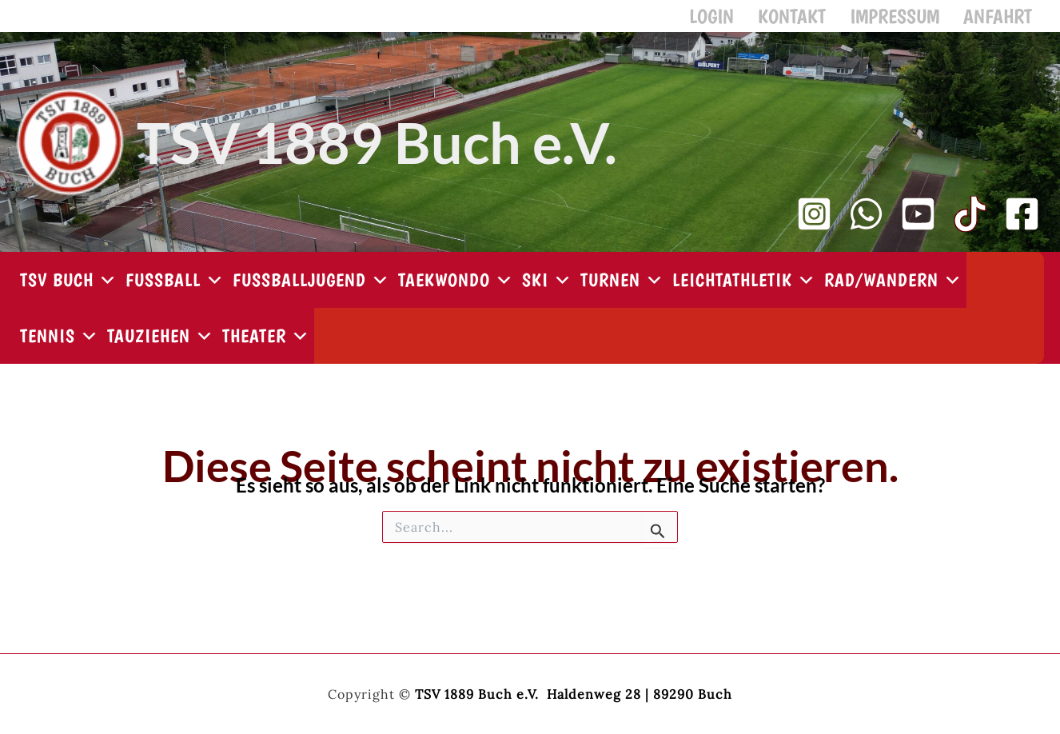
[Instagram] (814, 222)
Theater (266, 344)
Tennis (59, 344)
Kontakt (812, 20)
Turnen (622, 288)
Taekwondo (456, 288)
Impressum (906, 20)
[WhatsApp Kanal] (866, 222)
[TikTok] (970, 222)
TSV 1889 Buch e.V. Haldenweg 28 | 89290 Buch (573, 694)
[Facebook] (1022, 222)
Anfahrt (1001, 20)
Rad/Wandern (893, 288)
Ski (547, 288)
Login (739, 20)
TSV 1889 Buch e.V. (377, 150)
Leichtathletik (744, 288)
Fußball (175, 288)
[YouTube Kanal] (918, 222)
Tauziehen (160, 344)
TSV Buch (69, 288)
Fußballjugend (311, 288)
